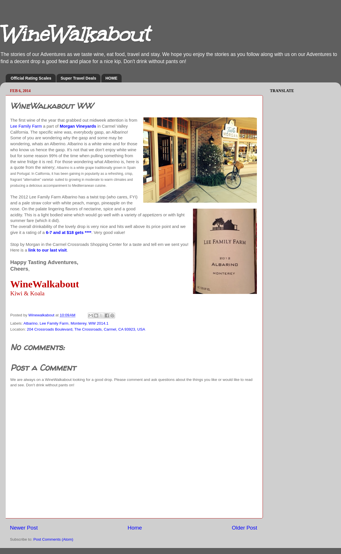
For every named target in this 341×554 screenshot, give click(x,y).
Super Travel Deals (78, 78)
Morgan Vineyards (78, 126)
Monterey (78, 323)
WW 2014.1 (98, 323)
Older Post (244, 528)
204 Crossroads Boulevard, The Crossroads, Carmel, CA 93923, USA (86, 329)
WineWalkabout (74, 34)
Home (135, 528)
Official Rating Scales (31, 78)
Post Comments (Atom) (53, 539)
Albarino (31, 323)
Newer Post (24, 528)
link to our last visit (47, 250)
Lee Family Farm (26, 126)
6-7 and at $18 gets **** (68, 232)
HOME (111, 78)
